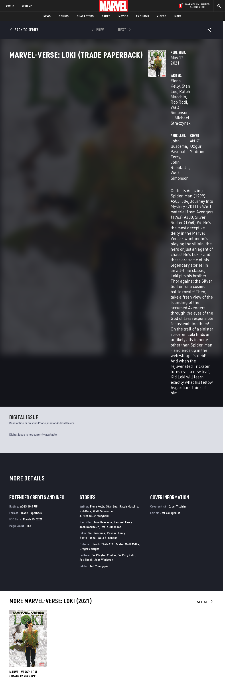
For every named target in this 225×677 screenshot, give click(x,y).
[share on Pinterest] (198, 630)
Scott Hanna (88, 334)
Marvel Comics (72, 567)
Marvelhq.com (84, 622)
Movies (123, 16)
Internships (45, 628)
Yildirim (31, 477)
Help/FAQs (44, 616)
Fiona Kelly (84, 94)
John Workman (104, 356)
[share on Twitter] (188, 620)
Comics (64, 16)
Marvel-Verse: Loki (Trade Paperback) (23, 470)
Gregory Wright (89, 345)
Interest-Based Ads (200, 661)
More (178, 16)
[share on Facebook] (176, 620)
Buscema (21, 477)
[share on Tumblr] (209, 620)
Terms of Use (19, 661)
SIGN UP (27, 5)
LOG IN (10, 5)
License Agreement (172, 661)
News (47, 16)
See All (205, 398)
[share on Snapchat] (188, 630)
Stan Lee (104, 94)
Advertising (82, 609)
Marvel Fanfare (21, 567)
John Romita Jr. (89, 323)
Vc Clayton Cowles (104, 351)
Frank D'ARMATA (103, 340)
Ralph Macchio (128, 303)
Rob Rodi (99, 100)
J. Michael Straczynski (108, 103)
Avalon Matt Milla (127, 340)
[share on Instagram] (198, 620)
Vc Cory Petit (127, 351)
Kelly (12, 477)
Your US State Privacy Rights (69, 661)
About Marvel (47, 609)
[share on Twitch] (209, 630)
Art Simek (86, 356)
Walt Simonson (123, 100)
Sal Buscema (96, 329)
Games (106, 16)
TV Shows (142, 16)
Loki (116, 567)
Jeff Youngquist (100, 362)
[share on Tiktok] (176, 639)
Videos (161, 16)
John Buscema (155, 94)
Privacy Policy (39, 661)
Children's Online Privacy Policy (137, 661)
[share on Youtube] (176, 630)
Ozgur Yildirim (87, 123)
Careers (42, 622)
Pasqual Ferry (182, 94)
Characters (85, 16)
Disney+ (79, 616)
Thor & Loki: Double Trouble (186, 567)
